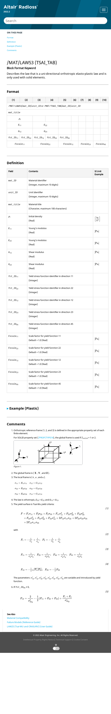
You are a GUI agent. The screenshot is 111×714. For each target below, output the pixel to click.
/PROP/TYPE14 (45, 437)
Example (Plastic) (14, 46)
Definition (11, 41)
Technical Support (64, 639)
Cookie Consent (81, 639)
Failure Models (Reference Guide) (23, 622)
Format (10, 37)
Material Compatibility (18, 617)
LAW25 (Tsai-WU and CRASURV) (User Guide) (29, 626)
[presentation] (20, 119)
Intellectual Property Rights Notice (38, 639)
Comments (11, 50)
